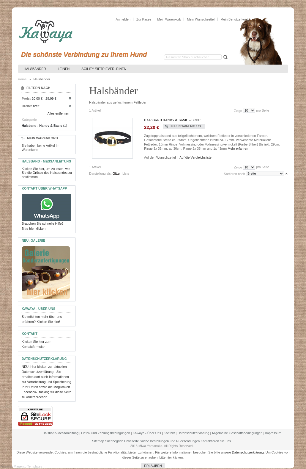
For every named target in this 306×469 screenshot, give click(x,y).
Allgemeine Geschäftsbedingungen (237, 433)
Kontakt (169, 433)
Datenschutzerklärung (193, 433)
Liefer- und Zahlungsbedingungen (105, 433)
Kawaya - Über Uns (147, 433)
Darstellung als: (100, 173)
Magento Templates (28, 466)
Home (22, 79)
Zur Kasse (143, 19)
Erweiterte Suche (136, 441)
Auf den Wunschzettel (160, 157)
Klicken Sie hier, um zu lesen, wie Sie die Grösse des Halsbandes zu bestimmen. (47, 173)
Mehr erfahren (238, 148)
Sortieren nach (234, 173)
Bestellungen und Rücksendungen (175, 441)
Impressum (273, 433)
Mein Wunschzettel (200, 19)
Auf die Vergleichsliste (195, 157)
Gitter (117, 173)
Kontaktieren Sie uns (216, 441)
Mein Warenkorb (169, 19)
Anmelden (123, 19)
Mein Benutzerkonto (235, 19)
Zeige (238, 110)
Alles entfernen (58, 113)
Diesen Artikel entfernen (70, 98)
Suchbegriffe (114, 441)
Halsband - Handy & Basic (42, 125)
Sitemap (98, 441)
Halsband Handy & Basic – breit (172, 120)
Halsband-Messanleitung (60, 433)
